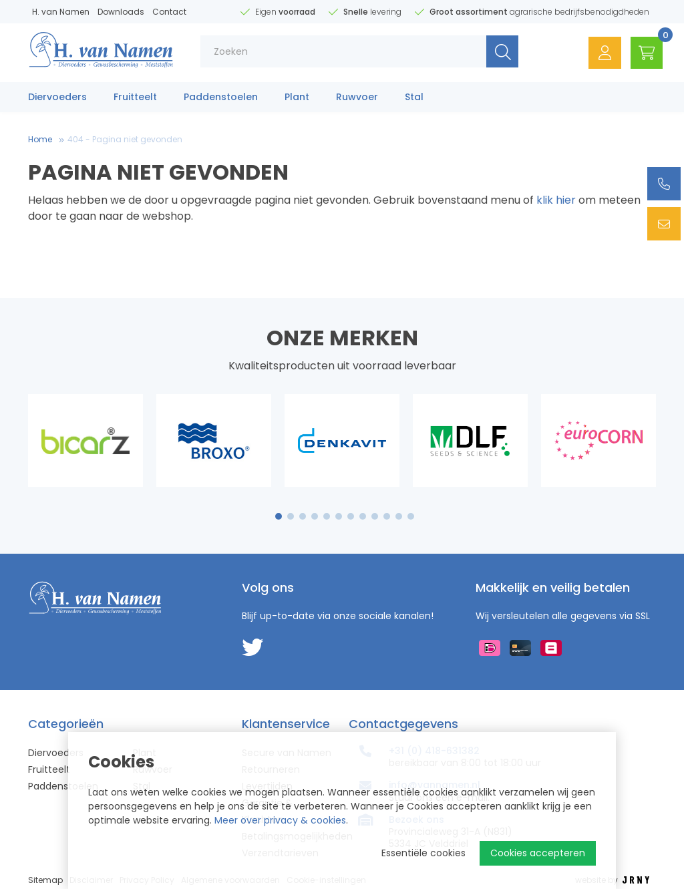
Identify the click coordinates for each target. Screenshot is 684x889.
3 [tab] (303, 516)
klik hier (556, 200)
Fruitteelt (135, 98)
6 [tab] (338, 516)
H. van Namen (61, 11)
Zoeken (499, 53)
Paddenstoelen (221, 98)
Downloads (121, 11)
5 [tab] (326, 516)
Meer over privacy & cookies (280, 820)
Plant (297, 98)
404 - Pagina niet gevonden (124, 139)
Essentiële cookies (423, 853)
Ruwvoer (357, 98)
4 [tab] (314, 516)
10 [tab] (386, 516)
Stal (414, 98)
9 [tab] (375, 516)
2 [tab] (291, 516)
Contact (169, 11)
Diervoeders (57, 98)
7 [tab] (350, 516)
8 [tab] (362, 516)
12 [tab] (410, 516)
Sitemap (45, 880)
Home (40, 139)
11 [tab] (398, 516)
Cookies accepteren (537, 853)
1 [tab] (279, 516)
